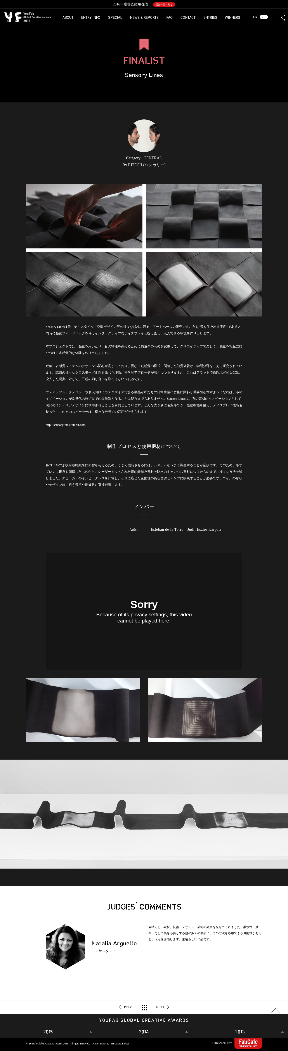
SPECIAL (115, 17)
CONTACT (188, 17)
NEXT (162, 1007)
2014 (144, 1032)
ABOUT (67, 17)
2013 (240, 1032)
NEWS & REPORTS (144, 17)
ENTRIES (210, 17)
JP (263, 17)
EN (255, 17)
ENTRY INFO (90, 17)
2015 (48, 1032)
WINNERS (232, 17)
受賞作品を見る (164, 4)
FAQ (169, 17)
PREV (125, 1007)
